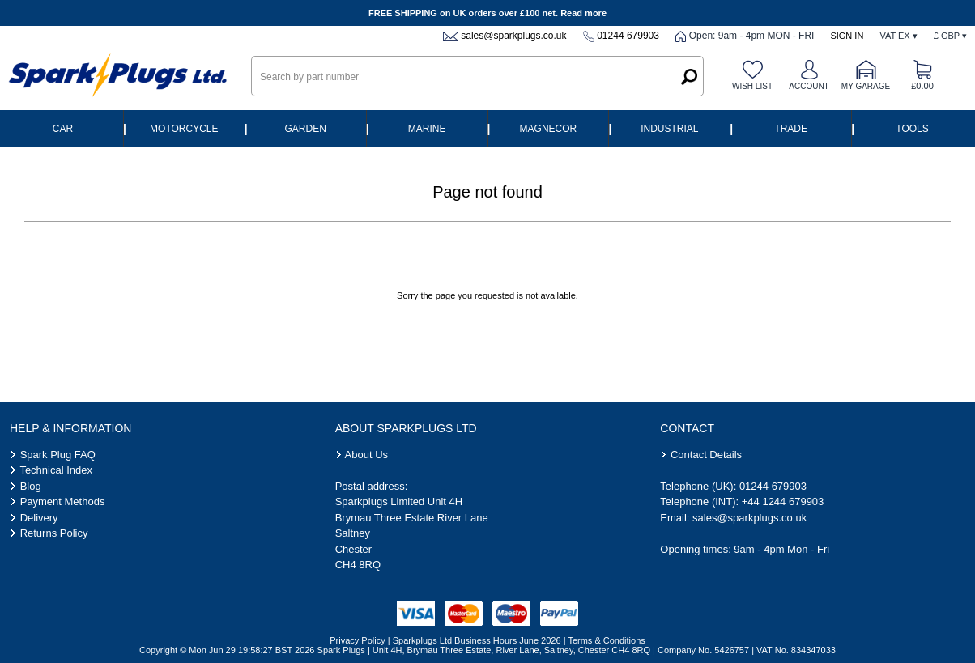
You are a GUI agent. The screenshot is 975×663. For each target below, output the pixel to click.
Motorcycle (184, 128)
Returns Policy (54, 533)
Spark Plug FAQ (58, 454)
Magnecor (548, 128)
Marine (427, 128)
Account (808, 86)
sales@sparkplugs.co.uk (513, 35)
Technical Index (55, 470)
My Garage (865, 86)
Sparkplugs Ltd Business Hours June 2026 (477, 640)
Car (63, 128)
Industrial (669, 128)
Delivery (39, 518)
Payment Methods (62, 501)
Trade (790, 128)
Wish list (752, 86)
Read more (583, 13)
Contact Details (706, 454)
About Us (366, 454)
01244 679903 (628, 35)
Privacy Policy (357, 640)
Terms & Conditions (606, 640)
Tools (912, 128)
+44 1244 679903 (783, 501)
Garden (305, 128)
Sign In (846, 35)
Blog (30, 486)
